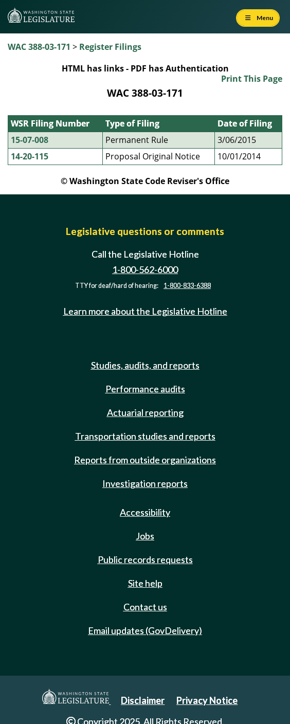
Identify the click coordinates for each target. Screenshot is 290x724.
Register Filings (110, 46)
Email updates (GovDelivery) (145, 630)
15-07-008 (29, 140)
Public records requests (145, 559)
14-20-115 (29, 156)
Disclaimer (143, 700)
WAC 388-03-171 (39, 46)
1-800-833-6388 (187, 285)
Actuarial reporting (145, 412)
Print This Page (251, 78)
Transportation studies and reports (145, 436)
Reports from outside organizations (145, 459)
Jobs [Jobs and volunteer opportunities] (145, 535)
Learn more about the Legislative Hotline (145, 311)
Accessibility (145, 512)
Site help (145, 583)
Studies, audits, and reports (145, 365)
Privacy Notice (207, 700)
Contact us (145, 606)
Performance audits (145, 388)
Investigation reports (145, 483)
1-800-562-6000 (145, 269)
